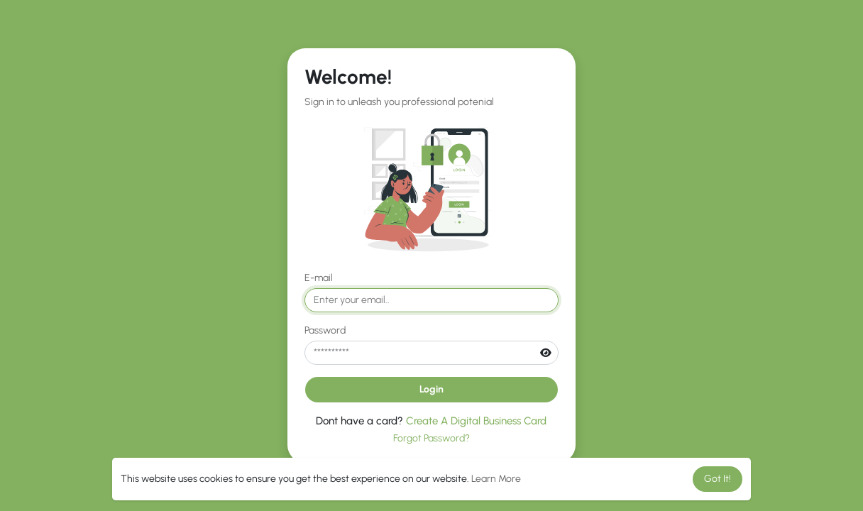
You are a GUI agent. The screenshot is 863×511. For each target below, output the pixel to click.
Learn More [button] (496, 479)
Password (325, 330)
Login (431, 389)
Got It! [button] (717, 479)
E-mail (318, 278)
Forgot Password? (431, 438)
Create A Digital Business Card (476, 420)
